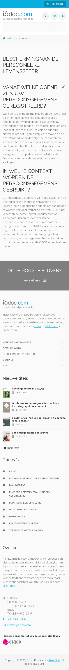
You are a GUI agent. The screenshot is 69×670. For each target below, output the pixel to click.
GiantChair (54, 660)
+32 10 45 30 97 (14, 619)
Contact (8, 360)
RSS (5, 365)
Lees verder (11, 585)
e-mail (37, 326)
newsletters (34, 280)
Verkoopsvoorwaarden (18, 342)
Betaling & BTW (12, 348)
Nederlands (55, 4)
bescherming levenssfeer (19, 354)
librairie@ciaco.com (17, 625)
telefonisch (51, 326)
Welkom (11, 38)
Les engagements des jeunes (30, 432)
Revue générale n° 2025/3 (28, 388)
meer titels (11, 447)
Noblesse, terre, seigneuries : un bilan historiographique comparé (35, 405)
